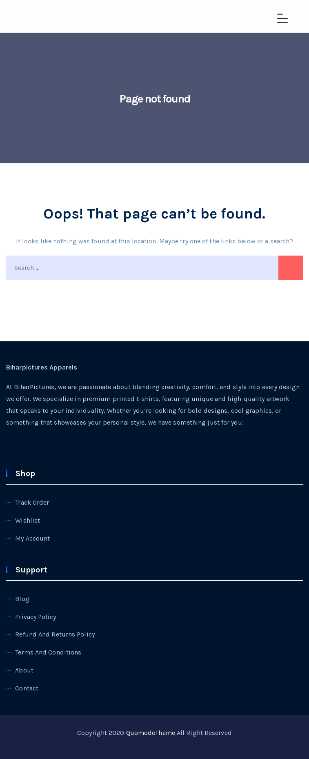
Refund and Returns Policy (55, 634)
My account (32, 538)
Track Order (32, 502)
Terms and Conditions (48, 652)
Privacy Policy (35, 617)
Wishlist (27, 520)
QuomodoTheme (150, 733)
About (24, 670)
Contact (26, 688)
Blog (22, 599)
